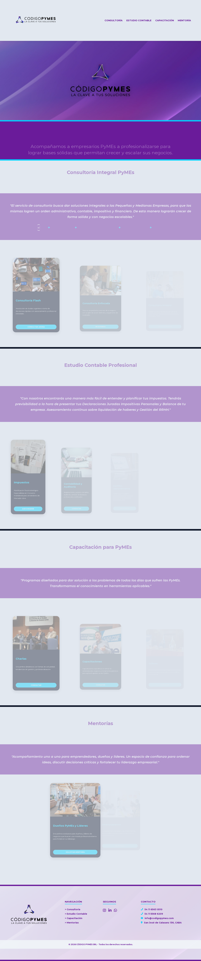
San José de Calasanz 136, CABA (161, 922)
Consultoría (113, 20)
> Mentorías (72, 922)
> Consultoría (72, 909)
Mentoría (184, 20)
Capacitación (164, 20)
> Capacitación (73, 918)
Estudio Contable (138, 20)
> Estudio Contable (76, 914)
